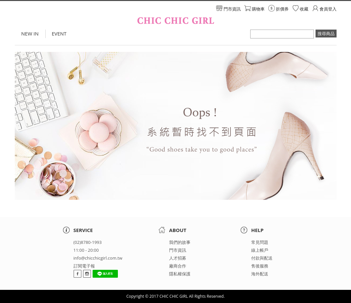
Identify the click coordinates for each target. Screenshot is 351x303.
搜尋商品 (326, 33)
